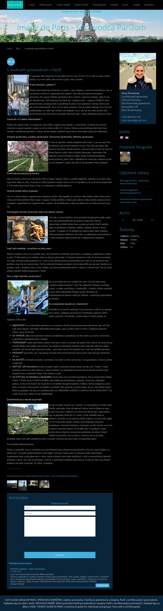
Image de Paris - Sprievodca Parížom (81, 11)
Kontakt (149, 4)
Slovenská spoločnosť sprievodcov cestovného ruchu (136, 201)
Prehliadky (45, 4)
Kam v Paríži (63, 4)
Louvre (124, 163)
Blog (125, 4)
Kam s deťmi (81, 4)
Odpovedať (102, 585)
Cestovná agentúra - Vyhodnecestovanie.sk (130, 191)
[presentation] (59, 543)
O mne (136, 4)
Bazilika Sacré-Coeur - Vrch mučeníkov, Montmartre (54, 476)
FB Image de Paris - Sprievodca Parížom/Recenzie (134, 182)
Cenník (114, 4)
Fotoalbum (99, 4)
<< (123, 219)
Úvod (32, 4)
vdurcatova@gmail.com (134, 120)
